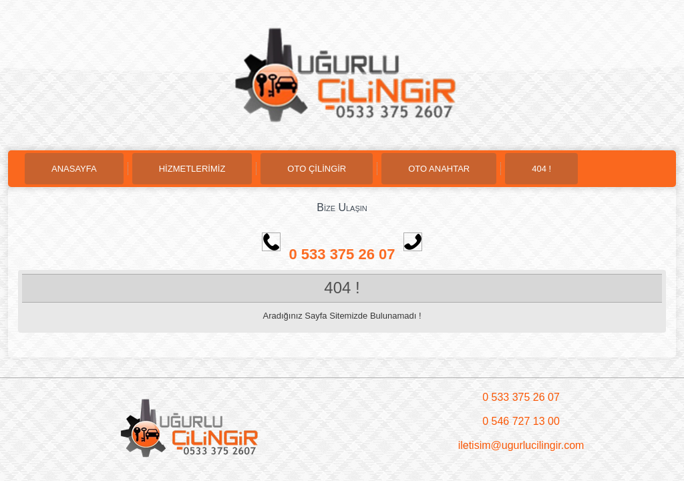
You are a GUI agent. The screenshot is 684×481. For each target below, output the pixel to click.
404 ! (541, 169)
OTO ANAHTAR (439, 169)
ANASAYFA (74, 169)
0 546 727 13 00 (521, 421)
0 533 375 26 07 (355, 254)
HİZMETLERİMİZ (192, 169)
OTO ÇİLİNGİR (316, 169)
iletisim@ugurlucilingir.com (521, 445)
